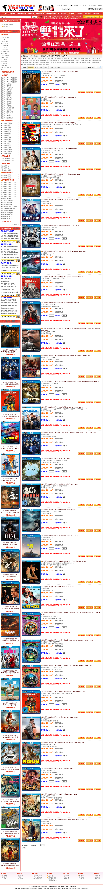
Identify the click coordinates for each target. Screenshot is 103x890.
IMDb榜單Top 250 (6, 199)
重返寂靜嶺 (53, 18)
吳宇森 (3, 292)
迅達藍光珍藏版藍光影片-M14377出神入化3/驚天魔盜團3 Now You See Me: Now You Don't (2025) (69, 433)
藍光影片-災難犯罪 (6, 104)
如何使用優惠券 (37, 878)
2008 (8, 270)
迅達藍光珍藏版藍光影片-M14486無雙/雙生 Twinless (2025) (58, 97)
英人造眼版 (4, 59)
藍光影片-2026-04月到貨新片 (9, 78)
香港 (5, 233)
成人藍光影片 (62, 13)
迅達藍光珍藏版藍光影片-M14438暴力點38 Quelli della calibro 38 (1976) (62, 277)
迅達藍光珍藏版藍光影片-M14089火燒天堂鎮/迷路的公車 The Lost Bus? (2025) (10, 640)
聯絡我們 (96, 13)
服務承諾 (96, 873)
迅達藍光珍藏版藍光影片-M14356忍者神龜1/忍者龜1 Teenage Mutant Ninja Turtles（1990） (67, 666)
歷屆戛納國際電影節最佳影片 (9, 207)
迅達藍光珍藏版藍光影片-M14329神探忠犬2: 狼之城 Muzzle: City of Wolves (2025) (64, 820)
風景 (16, 254)
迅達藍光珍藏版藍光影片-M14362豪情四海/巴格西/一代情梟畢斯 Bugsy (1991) (63, 561)
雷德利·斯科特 (5, 281)
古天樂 (14, 313)
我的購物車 (74, 5)
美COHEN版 (4, 57)
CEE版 (3, 39)
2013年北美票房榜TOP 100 (8, 189)
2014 (8, 268)
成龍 (6, 313)
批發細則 (81, 876)
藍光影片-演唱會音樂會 (7, 108)
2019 (11, 265)
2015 (5, 268)
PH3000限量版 (5, 55)
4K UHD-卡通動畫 (6, 141)
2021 (5, 265)
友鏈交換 (85, 888)
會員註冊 (59, 5)
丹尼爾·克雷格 (13, 302)
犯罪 (2, 252)
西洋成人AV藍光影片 (7, 177)
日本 (13, 233)
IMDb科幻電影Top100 (7, 213)
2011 (18, 268)
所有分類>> (15, 224)
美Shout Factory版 (6, 67)
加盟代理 (81, 878)
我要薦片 (80, 13)
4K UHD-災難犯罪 (6, 143)
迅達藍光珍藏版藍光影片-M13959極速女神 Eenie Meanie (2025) (10, 801)
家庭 (8, 249)
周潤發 (3, 313)
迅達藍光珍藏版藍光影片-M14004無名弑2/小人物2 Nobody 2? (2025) (10, 705)
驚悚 (2, 249)
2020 (8, 265)
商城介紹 (4, 878)
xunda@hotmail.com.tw (76, 888)
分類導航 (72, 13)
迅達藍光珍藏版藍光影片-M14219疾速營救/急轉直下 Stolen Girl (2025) (10, 576)
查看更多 (13, 31)
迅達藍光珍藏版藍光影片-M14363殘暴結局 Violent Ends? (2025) (59, 535)
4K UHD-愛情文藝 (6, 131)
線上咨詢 (93, 5)
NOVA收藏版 (4, 49)
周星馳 (15, 311)
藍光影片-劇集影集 (6, 84)
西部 (10, 254)
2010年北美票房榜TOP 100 (8, 195)
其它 (2, 69)
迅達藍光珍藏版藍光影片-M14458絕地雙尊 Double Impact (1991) (60, 225)
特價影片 (31, 13)
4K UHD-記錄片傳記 (6, 149)
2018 (14, 265)
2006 (14, 270)
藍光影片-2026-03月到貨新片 (9, 80)
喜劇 (5, 246)
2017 (18, 265)
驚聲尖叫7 (72, 16)
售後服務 (97, 876)
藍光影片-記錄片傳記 (7, 112)
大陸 (8, 233)
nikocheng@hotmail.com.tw (31, 888)
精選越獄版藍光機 (8, 72)
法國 (2, 236)
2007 (11, 270)
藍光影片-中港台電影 (7, 88)
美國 (16, 233)
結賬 (96, 17)
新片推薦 (12, 13)
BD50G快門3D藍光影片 (7, 158)
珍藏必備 (5, 34)
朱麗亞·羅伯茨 (5, 305)
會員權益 (20, 878)
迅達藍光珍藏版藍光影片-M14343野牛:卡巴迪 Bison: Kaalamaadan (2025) (62, 743)
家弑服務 (60, 18)
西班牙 (12, 238)
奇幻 (8, 252)
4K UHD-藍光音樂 (6, 147)
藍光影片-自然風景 (6, 110)
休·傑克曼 (13, 308)
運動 (8, 254)
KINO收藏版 (4, 45)
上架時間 (57, 67)
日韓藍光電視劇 (5, 168)
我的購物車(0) (7, 26)
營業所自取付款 (52, 880)
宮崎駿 (11, 292)
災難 (13, 249)
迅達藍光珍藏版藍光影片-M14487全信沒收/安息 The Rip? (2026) (10, 352)
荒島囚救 (65, 16)
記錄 (2, 254)
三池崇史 (15, 292)
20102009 (4, 270)
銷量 (36, 67)
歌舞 (5, 254)
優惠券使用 (35, 873)
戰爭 (16, 249)
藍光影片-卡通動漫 (6, 106)
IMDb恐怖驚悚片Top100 (8, 215)
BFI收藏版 (4, 47)
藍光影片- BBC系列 (6, 114)
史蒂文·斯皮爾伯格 (6, 278)
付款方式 (49, 873)
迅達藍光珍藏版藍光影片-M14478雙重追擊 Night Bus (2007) (58, 123)
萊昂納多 (3, 311)
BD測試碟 (16, 257)
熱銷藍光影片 (21, 13)
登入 (101, 17)
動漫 (10, 252)
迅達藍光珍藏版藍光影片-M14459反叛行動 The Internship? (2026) (60, 200)
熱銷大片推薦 (10, 321)
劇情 (2, 246)
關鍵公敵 (78, 16)
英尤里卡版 (4, 63)
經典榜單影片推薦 (8, 180)
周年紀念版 (4, 53)
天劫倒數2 (66, 18)
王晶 (13, 289)
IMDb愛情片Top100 (6, 219)
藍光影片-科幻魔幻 (6, 96)
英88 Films (4, 65)
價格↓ (46, 67)
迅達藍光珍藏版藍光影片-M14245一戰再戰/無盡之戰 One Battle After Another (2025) (10, 512)
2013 (11, 268)
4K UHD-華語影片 (6, 135)
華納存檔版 (4, 61)
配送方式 (66, 876)
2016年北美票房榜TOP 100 (8, 183)
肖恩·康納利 (9, 311)
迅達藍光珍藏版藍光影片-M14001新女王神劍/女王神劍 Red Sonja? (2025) (10, 737)
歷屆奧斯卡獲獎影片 (6, 203)
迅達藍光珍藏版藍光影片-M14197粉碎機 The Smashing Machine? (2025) (10, 608)
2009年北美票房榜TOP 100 (8, 197)
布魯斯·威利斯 (5, 302)
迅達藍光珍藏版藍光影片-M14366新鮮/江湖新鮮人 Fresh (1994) (59, 484)
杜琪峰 (3, 289)
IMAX (11, 257)
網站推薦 (30, 67)
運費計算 (66, 878)
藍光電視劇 (6, 163)
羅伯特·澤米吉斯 (11, 286)
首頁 (5, 13)
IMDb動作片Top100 (6, 217)
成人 (16, 252)
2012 (14, 268)
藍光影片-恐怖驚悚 (6, 94)
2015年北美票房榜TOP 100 (8, 185)
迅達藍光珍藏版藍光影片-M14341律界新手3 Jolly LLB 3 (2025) (59, 794)
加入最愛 (99, 5)
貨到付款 (50, 876)
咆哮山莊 (59, 16)
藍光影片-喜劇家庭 (6, 102)
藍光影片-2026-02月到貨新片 (9, 82)
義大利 (16, 238)
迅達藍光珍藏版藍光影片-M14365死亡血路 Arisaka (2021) (58, 510)
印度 (16, 236)
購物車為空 (90, 17)
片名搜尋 (15, 228)
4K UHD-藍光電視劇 (6, 123)
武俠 (5, 252)
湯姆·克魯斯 (12, 300)
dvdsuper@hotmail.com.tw (53, 888)
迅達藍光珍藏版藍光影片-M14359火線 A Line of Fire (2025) (58, 587)
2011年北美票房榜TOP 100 (8, 193)
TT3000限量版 (5, 51)
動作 (8, 246)
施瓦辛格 (7, 308)
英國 (5, 236)
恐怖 (16, 246)
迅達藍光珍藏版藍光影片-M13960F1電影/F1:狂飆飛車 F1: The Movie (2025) (10, 769)
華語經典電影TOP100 (7, 211)
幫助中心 (87, 5)
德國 (13, 236)
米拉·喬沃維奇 (13, 305)
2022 (2, 265)
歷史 (13, 254)
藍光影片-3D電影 (6, 116)
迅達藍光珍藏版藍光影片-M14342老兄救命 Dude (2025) (57, 768)
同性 (2, 257)
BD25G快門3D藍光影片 (7, 160)
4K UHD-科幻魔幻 (6, 125)
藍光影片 (5, 75)
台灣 (2, 233)
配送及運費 (66, 873)
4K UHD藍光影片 (8, 120)
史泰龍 (3, 308)
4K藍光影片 (40, 13)
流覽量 (51, 67)
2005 (18, 270)
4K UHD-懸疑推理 (6, 139)
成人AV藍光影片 (7, 173)
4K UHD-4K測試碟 (6, 153)
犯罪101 (54, 16)
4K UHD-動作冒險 (6, 127)
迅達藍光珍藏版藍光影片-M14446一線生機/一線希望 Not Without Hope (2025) (63, 251)
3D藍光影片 (6, 156)
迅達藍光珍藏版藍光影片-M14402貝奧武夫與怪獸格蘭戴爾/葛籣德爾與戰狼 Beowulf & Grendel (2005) (70, 381)
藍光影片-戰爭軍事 (6, 100)
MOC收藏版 (4, 43)
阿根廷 (5, 238)
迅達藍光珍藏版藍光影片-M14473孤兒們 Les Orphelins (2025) (59, 148)
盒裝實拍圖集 (59, 81)
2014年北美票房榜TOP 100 (8, 187)
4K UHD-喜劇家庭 (6, 133)
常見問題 (88, 13)
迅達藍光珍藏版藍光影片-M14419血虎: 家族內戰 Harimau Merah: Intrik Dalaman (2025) (66, 356)
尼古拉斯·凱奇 (5, 300)
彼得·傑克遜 (11, 284)
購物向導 (19, 873)
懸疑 (5, 249)
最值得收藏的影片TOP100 (8, 209)
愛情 (10, 246)
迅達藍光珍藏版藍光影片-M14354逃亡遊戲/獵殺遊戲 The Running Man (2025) (10, 416)
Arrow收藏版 (4, 41)
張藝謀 (7, 289)
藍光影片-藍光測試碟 (7, 118)
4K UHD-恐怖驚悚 (6, 129)
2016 (2, 268)
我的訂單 (81, 5)
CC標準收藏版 (51, 13)
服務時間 (97, 878)
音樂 (13, 252)
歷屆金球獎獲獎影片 (6, 205)
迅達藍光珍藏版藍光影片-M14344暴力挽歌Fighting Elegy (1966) (59, 717)
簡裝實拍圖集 (59, 77)
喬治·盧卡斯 (4, 284)
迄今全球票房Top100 (7, 201)
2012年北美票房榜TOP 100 (8, 191)
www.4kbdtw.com (45, 886)
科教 (5, 257)
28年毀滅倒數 (74, 18)
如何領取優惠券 (37, 876)
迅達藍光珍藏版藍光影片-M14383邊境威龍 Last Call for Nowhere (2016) (62, 407)
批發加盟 (80, 873)
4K (44, 16)
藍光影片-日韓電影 (6, 86)
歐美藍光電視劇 (5, 166)
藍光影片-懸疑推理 (6, 98)
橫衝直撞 (46, 18)
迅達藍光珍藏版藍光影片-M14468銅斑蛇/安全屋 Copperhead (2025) (60, 174)
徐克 (10, 289)
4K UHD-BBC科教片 (7, 151)
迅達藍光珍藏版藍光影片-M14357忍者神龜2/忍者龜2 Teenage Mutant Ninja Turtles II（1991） (68, 640)
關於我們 (3, 873)
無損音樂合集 (6, 221)
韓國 (10, 233)
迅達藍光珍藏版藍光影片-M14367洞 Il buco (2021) (55, 458)
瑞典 (2, 238)
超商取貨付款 (52, 878)
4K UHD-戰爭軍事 (6, 137)
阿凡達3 (48, 16)
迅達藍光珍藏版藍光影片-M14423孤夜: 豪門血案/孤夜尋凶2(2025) (60, 302)
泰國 (9, 238)
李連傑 (10, 313)
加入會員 (5, 24)
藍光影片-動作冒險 (6, 92)
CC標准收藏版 (5, 37)
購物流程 (20, 876)
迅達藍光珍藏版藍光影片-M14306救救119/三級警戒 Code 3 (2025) (10, 448)
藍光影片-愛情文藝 (6, 90)
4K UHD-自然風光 (6, 145)
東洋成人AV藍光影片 (7, 175)
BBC (8, 257)
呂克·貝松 (3, 286)
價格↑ (41, 67)
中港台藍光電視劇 (6, 170)
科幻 (13, 246)
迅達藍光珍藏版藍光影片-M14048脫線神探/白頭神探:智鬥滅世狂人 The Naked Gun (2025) (10, 673)
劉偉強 (7, 292)
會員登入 (66, 5)
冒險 (10, 249)
